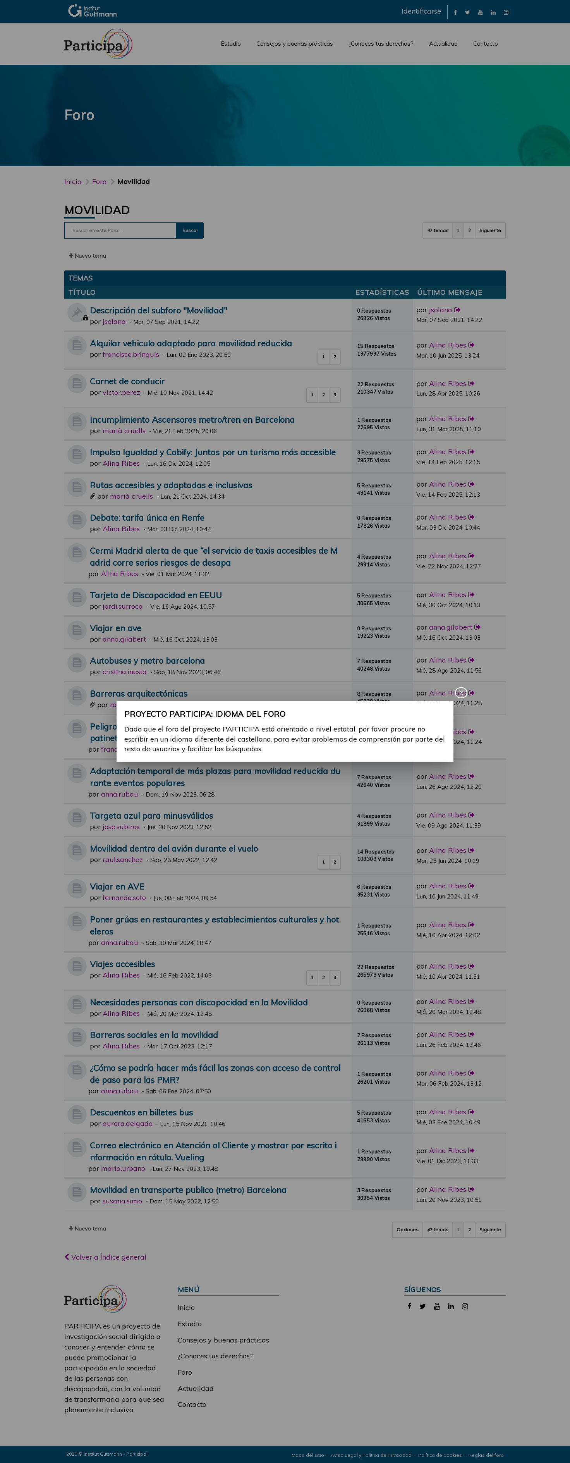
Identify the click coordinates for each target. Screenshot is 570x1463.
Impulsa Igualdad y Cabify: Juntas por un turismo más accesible (213, 452)
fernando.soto (124, 897)
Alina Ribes (447, 345)
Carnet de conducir (127, 381)
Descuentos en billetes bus (141, 1112)
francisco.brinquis (131, 354)
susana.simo (122, 1200)
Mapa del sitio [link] (308, 1455)
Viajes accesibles (122, 964)
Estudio (231, 43)
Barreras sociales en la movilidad (154, 1034)
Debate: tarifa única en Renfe (147, 517)
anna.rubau (119, 794)
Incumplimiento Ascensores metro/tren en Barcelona (192, 419)
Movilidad (97, 210)
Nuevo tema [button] (87, 255)
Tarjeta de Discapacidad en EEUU (156, 595)
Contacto (485, 43)
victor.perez (121, 392)
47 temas (437, 230)
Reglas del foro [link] (486, 1455)
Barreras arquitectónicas (138, 693)
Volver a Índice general (105, 1257)
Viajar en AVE (117, 886)
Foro (185, 1372)
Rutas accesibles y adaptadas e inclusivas (171, 485)
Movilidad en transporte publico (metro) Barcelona (188, 1189)
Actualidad (443, 43)
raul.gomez (128, 704)
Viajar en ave (115, 628)
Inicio (72, 181)
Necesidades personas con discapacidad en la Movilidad (199, 1002)
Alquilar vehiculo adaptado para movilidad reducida (191, 343)
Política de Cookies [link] (440, 1455)
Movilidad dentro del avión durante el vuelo (174, 848)
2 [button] (469, 230)
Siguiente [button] (490, 230)
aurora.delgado (128, 1123)
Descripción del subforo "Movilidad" (158, 310)
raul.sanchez (123, 859)
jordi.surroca (123, 606)
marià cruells (124, 430)
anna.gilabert (124, 639)
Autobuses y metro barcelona (147, 660)
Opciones (408, 1229)
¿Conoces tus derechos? (381, 43)
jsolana (114, 321)
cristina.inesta (125, 671)
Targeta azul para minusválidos (151, 815)
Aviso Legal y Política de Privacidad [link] (371, 1455)
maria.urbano (123, 1168)
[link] (455, 11)
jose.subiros (121, 826)
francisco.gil (120, 749)
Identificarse (421, 11)
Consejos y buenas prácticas (294, 43)
